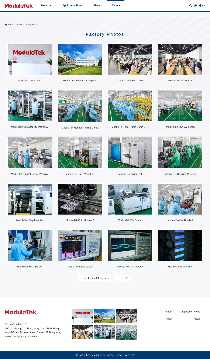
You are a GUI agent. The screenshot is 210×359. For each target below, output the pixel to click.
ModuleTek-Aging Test (130, 174)
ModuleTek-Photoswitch (180, 266)
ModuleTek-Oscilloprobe (130, 266)
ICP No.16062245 (83, 355)
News (97, 5)
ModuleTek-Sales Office (130, 80)
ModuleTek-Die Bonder (130, 220)
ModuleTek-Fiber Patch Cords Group (131, 127)
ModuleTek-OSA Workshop (180, 127)
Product (46, 5)
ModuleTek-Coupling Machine (180, 174)
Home (11, 25)
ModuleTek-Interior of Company (79, 80)
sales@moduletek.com (25, 336)
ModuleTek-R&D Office (180, 80)
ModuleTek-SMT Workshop (80, 174)
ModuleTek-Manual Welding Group (80, 127)
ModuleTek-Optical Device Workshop (30, 174)
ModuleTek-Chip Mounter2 (80, 220)
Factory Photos (31, 25)
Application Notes (72, 5)
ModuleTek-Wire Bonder (29, 266)
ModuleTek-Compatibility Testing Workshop (33, 127)
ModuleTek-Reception (29, 80)
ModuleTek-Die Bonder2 (180, 220)
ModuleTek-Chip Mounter (29, 220)
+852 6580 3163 (18, 324)
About (116, 5)
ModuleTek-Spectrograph (79, 266)
